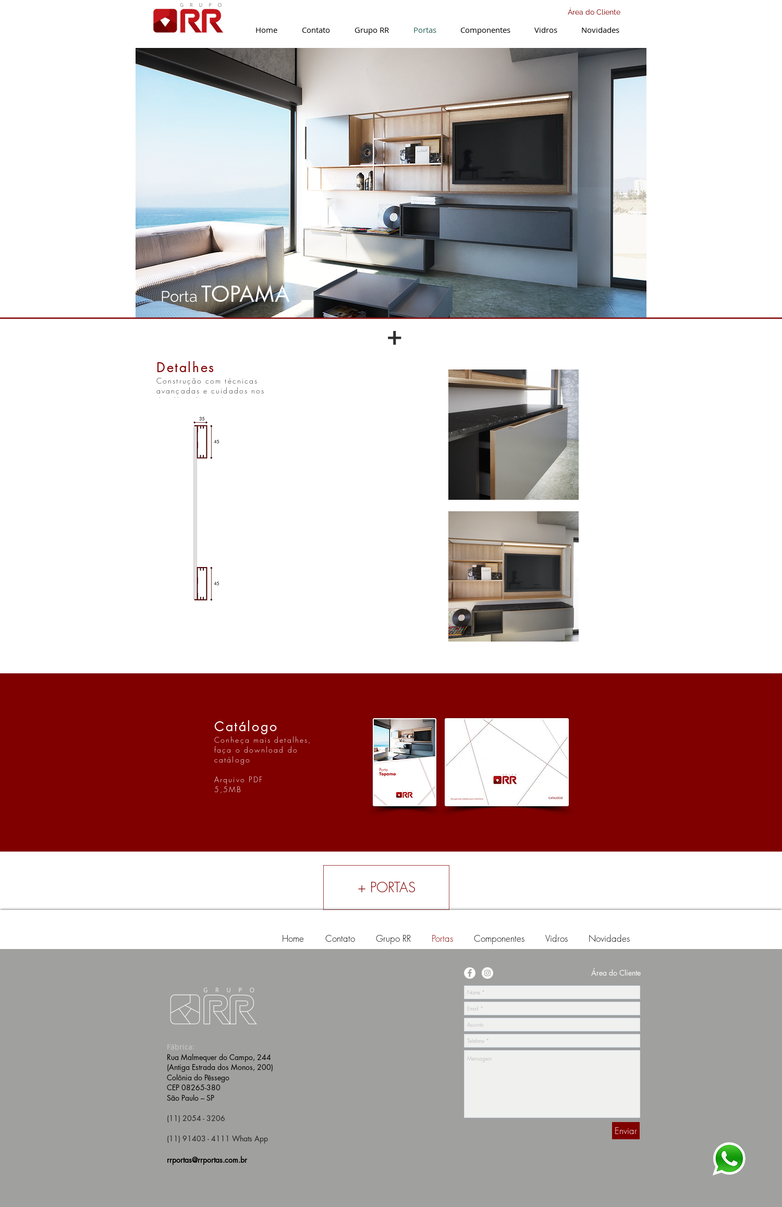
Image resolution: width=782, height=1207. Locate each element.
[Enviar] (626, 1130)
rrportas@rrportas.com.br (207, 1160)
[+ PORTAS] (386, 887)
